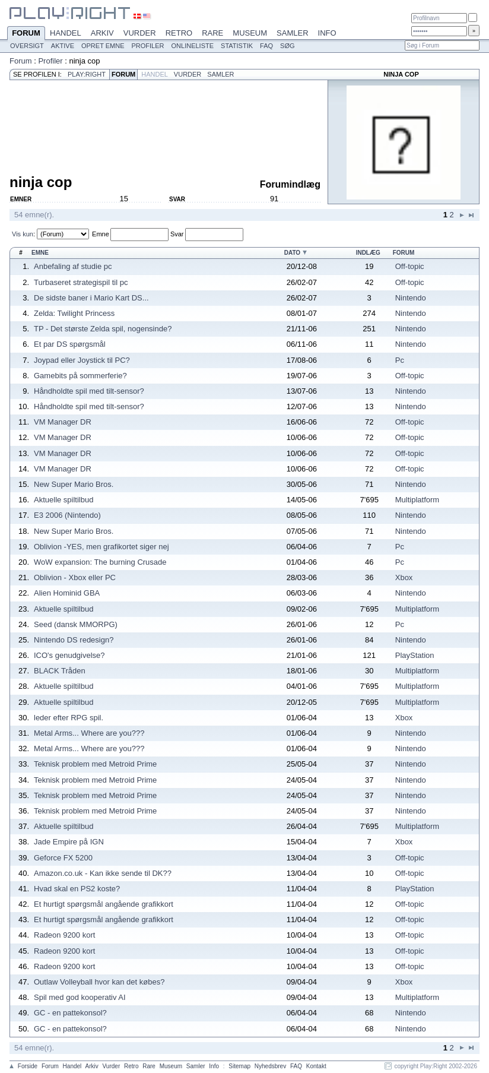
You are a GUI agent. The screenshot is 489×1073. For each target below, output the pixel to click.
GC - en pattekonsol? (70, 1012)
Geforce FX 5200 (63, 857)
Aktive (62, 45)
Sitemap (239, 1066)
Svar (177, 234)
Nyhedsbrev (270, 1066)
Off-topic (409, 266)
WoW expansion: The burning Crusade (100, 562)
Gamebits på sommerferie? (80, 375)
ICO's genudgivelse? (69, 655)
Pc (399, 360)
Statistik (237, 45)
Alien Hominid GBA (67, 592)
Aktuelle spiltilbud (63, 499)
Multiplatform (417, 499)
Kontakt (316, 1066)
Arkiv (102, 33)
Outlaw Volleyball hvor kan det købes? (99, 981)
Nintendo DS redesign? (73, 639)
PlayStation (414, 655)
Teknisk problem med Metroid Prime (95, 763)
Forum (26, 34)
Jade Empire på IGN (69, 841)
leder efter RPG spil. (68, 717)
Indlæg (368, 252)
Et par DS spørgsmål (70, 344)
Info (327, 33)
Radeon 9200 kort (64, 934)
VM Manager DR (62, 421)
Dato (292, 252)
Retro (179, 33)
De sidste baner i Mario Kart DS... (91, 297)
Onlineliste (193, 45)
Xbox (404, 577)
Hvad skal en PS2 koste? (77, 888)
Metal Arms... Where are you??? (89, 733)
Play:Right (87, 74)
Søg (287, 45)
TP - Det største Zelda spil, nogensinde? (103, 328)
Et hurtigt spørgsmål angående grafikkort (103, 904)
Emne (100, 234)
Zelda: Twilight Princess (74, 313)
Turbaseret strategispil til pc (81, 282)
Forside (27, 1066)
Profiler (148, 45)
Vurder (139, 33)
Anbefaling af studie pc (73, 266)
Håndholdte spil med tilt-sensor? (89, 391)
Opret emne (103, 45)
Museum (250, 33)
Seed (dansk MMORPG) (76, 624)
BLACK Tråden (59, 670)
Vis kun (22, 234)
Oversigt (27, 45)
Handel (65, 33)
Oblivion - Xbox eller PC (75, 577)
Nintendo (410, 297)
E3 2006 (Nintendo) (67, 515)
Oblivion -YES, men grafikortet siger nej (101, 546)
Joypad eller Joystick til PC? (82, 360)
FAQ (266, 45)
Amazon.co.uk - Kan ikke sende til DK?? (103, 873)
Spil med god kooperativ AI (80, 997)
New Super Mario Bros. (73, 484)
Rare (212, 33)
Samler (292, 33)
